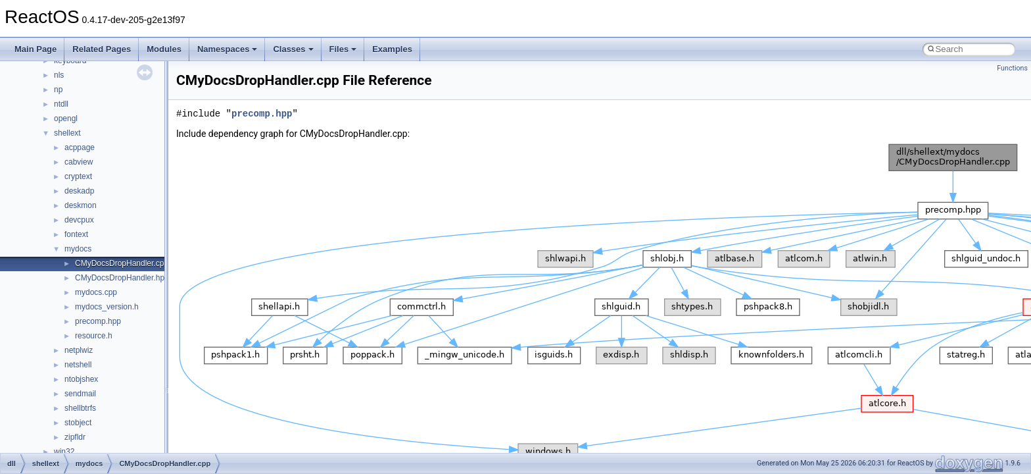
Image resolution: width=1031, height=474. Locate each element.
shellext (67, 133)
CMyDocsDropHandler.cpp (121, 263)
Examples (392, 49)
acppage (79, 147)
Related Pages (101, 49)
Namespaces (227, 49)
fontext (76, 234)
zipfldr (74, 437)
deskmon (80, 205)
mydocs (77, 248)
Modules (164, 49)
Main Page (35, 49)
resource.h (93, 335)
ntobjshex (81, 379)
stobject (77, 422)
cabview (78, 162)
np (58, 89)
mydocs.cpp (96, 292)
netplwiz (78, 350)
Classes (293, 49)
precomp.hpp (98, 321)
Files (343, 49)
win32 (64, 451)
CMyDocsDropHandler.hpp (122, 277)
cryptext (78, 176)
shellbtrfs (80, 408)
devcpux (79, 219)
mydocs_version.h (107, 306)
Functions (1012, 68)
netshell (77, 364)
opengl (66, 118)
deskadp (79, 191)
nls (59, 75)
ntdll (61, 104)
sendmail (80, 393)
